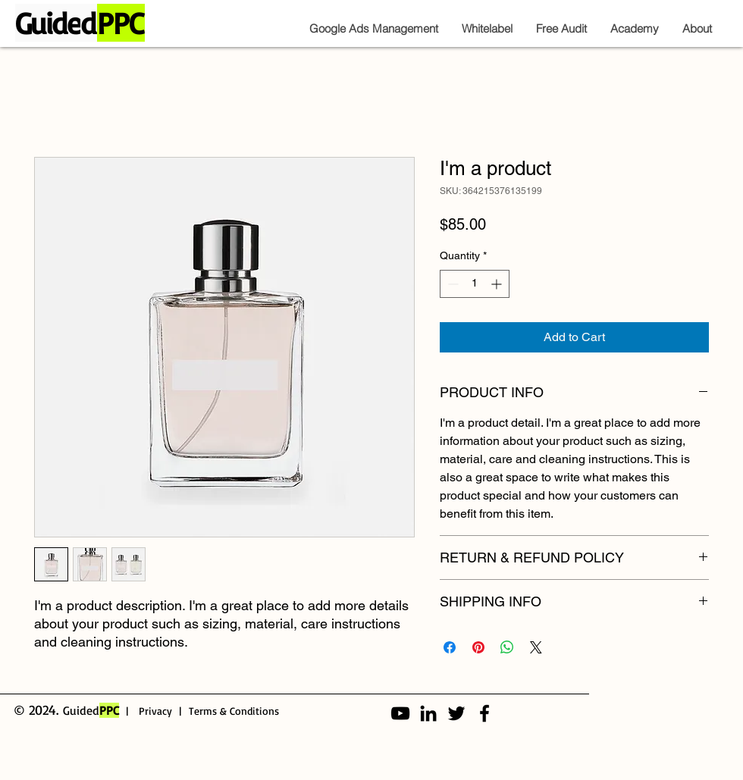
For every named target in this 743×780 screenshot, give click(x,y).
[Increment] (497, 284)
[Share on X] (536, 647)
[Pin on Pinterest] (478, 647)
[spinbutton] (474, 284)
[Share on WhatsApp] (507, 647)
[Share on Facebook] (449, 647)
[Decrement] (451, 284)
